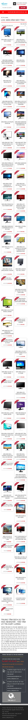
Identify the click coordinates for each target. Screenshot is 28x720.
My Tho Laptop (4, 17)
